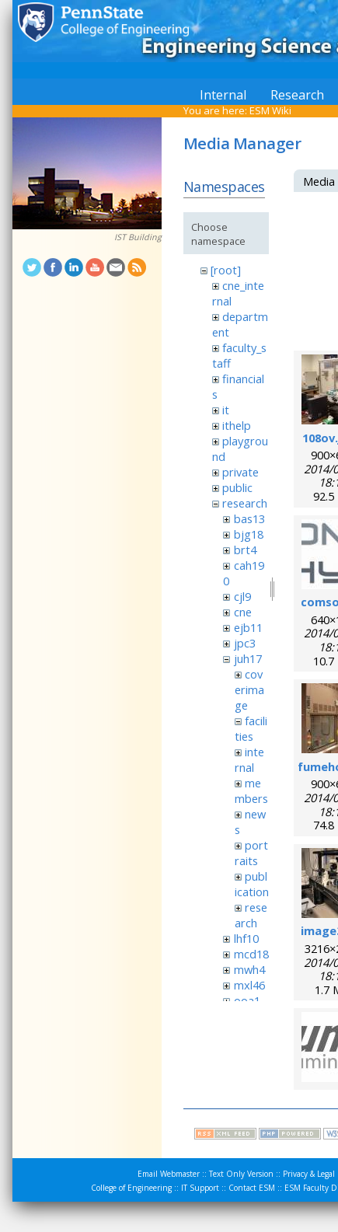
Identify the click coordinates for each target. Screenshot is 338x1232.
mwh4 (249, 969)
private (240, 472)
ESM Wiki (270, 110)
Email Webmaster (169, 1173)
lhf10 (246, 938)
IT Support (200, 1187)
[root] (226, 269)
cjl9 (242, 596)
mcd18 (251, 954)
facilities (251, 728)
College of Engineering (131, 1187)
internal (249, 759)
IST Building (138, 237)
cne (243, 611)
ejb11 (248, 627)
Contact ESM (251, 1187)
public (237, 487)
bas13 (249, 518)
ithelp (236, 425)
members (251, 790)
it (225, 409)
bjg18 (248, 534)
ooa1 (247, 1000)
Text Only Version (241, 1173)
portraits (251, 852)
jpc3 (245, 643)
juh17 (248, 658)
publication (252, 883)
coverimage (249, 689)
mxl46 (249, 985)
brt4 (245, 549)
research (244, 503)
